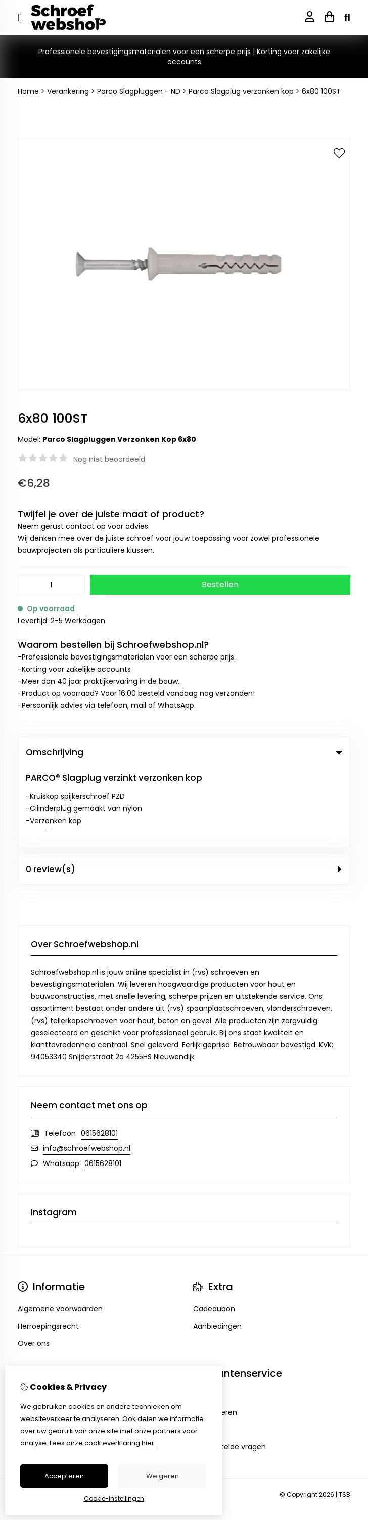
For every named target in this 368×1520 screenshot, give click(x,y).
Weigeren (162, 1476)
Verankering (68, 91)
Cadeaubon (214, 1229)
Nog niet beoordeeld (109, 459)
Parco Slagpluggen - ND (138, 91)
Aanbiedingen (217, 1246)
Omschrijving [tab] (184, 752)
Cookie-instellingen (114, 1498)
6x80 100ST (321, 91)
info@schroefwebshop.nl (86, 1068)
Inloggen (33, 1315)
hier (148, 1443)
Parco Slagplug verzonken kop (241, 91)
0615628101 (99, 1053)
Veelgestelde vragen (229, 1366)
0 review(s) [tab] (184, 789)
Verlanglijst (37, 1349)
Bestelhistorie (41, 1332)
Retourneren (215, 1332)
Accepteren (64, 1476)
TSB (344, 1414)
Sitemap (208, 1349)
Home (28, 91)
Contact (208, 1315)
